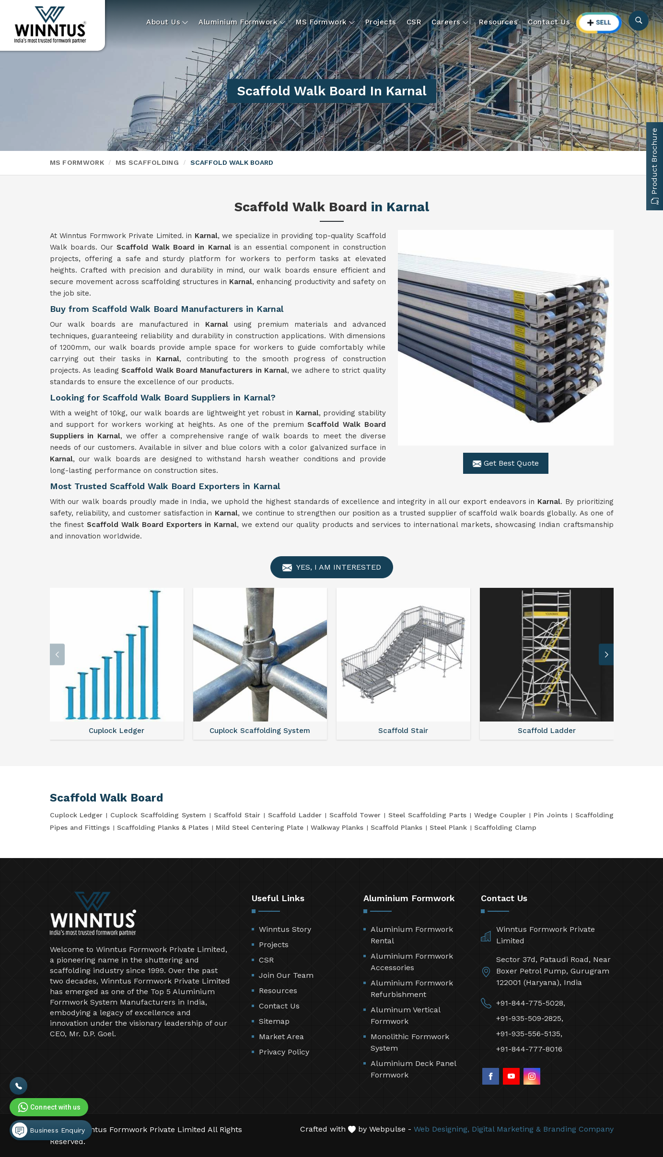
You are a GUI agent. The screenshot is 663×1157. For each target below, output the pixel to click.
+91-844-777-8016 (529, 1049)
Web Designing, (441, 1129)
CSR (414, 22)
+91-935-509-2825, (529, 1018)
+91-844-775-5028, (530, 1003)
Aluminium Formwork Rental (412, 935)
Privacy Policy (284, 1051)
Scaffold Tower (355, 815)
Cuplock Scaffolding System (158, 815)
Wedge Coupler (500, 815)
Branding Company (578, 1129)
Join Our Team (286, 975)
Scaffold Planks (396, 827)
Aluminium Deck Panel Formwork (413, 1069)
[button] (606, 654)
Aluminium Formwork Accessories (412, 961)
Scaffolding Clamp (505, 827)
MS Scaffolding (147, 162)
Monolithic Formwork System (410, 1042)
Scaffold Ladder (295, 815)
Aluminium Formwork (242, 22)
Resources (498, 22)
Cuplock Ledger (76, 815)
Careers (450, 22)
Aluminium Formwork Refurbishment (412, 988)
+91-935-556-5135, (529, 1033)
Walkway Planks (337, 827)
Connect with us (48, 1107)
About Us (167, 22)
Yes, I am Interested (331, 567)
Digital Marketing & (506, 1129)
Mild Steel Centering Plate (259, 827)
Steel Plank (448, 827)
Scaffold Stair (237, 815)
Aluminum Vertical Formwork (405, 1015)
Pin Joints (551, 815)
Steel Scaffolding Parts (427, 815)
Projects (380, 22)
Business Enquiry (48, 1130)
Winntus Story (285, 929)
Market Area (281, 1036)
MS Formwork (325, 22)
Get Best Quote (506, 463)
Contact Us (549, 22)
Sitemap (274, 1021)
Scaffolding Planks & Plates (163, 827)
